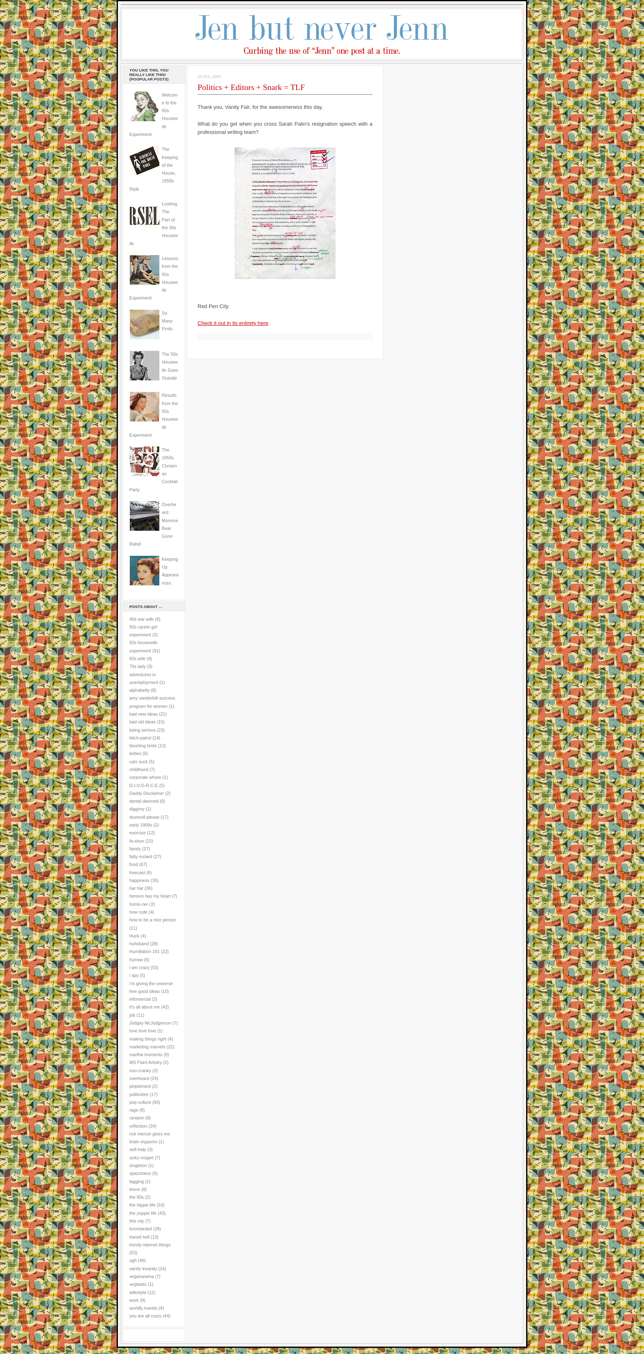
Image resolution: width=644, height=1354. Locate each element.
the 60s (136, 1197)
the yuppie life (142, 1213)
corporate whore (145, 777)
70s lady (137, 666)
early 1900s (140, 824)
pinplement (140, 1086)
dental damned (144, 801)
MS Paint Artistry (145, 1062)
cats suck (138, 761)
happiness (139, 880)
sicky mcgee (141, 1157)
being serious (142, 730)
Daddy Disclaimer (146, 793)
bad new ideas (143, 714)
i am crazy (139, 967)
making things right (147, 1038)
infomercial (140, 999)
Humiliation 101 (144, 951)
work (134, 1300)
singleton (138, 1165)
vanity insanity (143, 1268)
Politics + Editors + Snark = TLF (251, 87)
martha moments (145, 1054)
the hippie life (142, 1204)
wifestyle (137, 1292)
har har (136, 888)
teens (134, 1189)
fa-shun (136, 840)
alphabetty (139, 690)
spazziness (140, 1173)
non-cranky (140, 1070)
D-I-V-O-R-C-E (143, 785)
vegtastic (138, 1284)
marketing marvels (147, 1046)
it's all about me (144, 1006)
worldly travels (143, 1308)
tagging (136, 1181)
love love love (142, 1030)
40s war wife (141, 619)
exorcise (137, 832)
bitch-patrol (140, 737)
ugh (133, 1260)
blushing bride (143, 745)
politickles (138, 1094)
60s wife (137, 658)
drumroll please (144, 817)
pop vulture (140, 1102)
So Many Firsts (167, 321)
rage (133, 1110)
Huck (134, 935)
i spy (133, 975)
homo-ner (138, 904)
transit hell (139, 1236)
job (132, 1015)
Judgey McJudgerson (150, 1022)
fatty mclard (140, 856)
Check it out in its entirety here (233, 323)
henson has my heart (149, 895)
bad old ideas (142, 721)
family (135, 848)
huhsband (139, 943)
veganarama (141, 1276)
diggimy (137, 808)
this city (136, 1220)
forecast (137, 872)
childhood (138, 769)
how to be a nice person (152, 919)
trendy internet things (149, 1244)
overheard (139, 1078)
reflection (138, 1126)
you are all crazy (145, 1315)
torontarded (140, 1228)
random (136, 1117)
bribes (135, 753)
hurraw (136, 959)
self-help (137, 1149)
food (133, 864)
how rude (138, 912)
